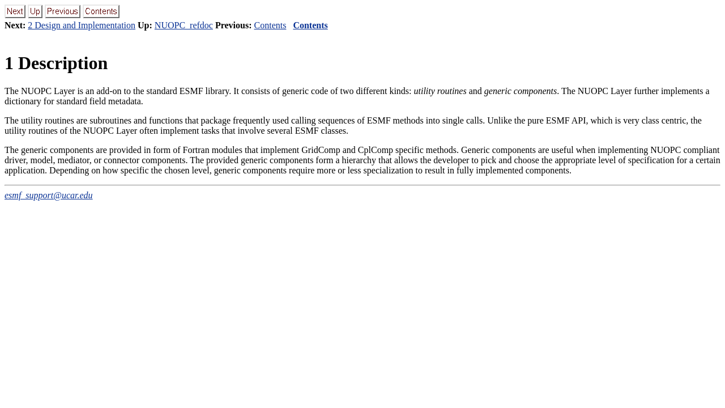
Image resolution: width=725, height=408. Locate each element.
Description (56, 63)
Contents (270, 25)
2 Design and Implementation (81, 25)
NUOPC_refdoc (184, 25)
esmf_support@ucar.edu (49, 195)
